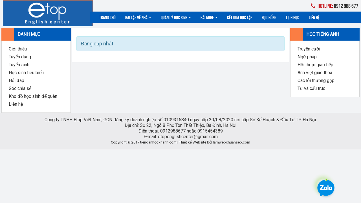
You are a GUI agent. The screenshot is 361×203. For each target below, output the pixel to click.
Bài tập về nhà (138, 17)
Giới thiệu (18, 49)
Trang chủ (107, 17)
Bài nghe (209, 17)
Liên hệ (314, 17)
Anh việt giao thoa (315, 72)
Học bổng (269, 17)
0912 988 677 (334, 5)
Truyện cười (309, 49)
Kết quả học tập (239, 17)
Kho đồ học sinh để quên (33, 96)
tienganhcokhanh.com (158, 142)
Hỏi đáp (16, 80)
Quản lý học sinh (176, 17)
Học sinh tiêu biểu (26, 72)
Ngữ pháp (307, 56)
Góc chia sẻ (20, 88)
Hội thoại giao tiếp (315, 64)
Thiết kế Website (192, 142)
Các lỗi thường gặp (316, 80)
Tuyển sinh (19, 64)
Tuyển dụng (20, 56)
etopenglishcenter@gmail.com (188, 136)
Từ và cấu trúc (311, 88)
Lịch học (292, 17)
